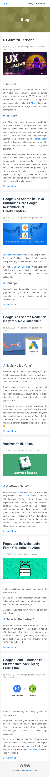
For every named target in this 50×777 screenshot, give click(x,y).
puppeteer (32, 554)
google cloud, (34, 675)
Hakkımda (40, 3)
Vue (27, 496)
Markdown (18, 492)
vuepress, (25, 450)
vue (37, 450)
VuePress (28, 770)
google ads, (26, 217)
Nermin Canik (40, 139)
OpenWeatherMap (22, 267)
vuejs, (32, 450)
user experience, (28, 46)
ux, (37, 46)
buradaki (34, 749)
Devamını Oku (9, 186)
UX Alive (31, 103)
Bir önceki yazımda (12, 255)
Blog (31, 3)
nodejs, (24, 554)
